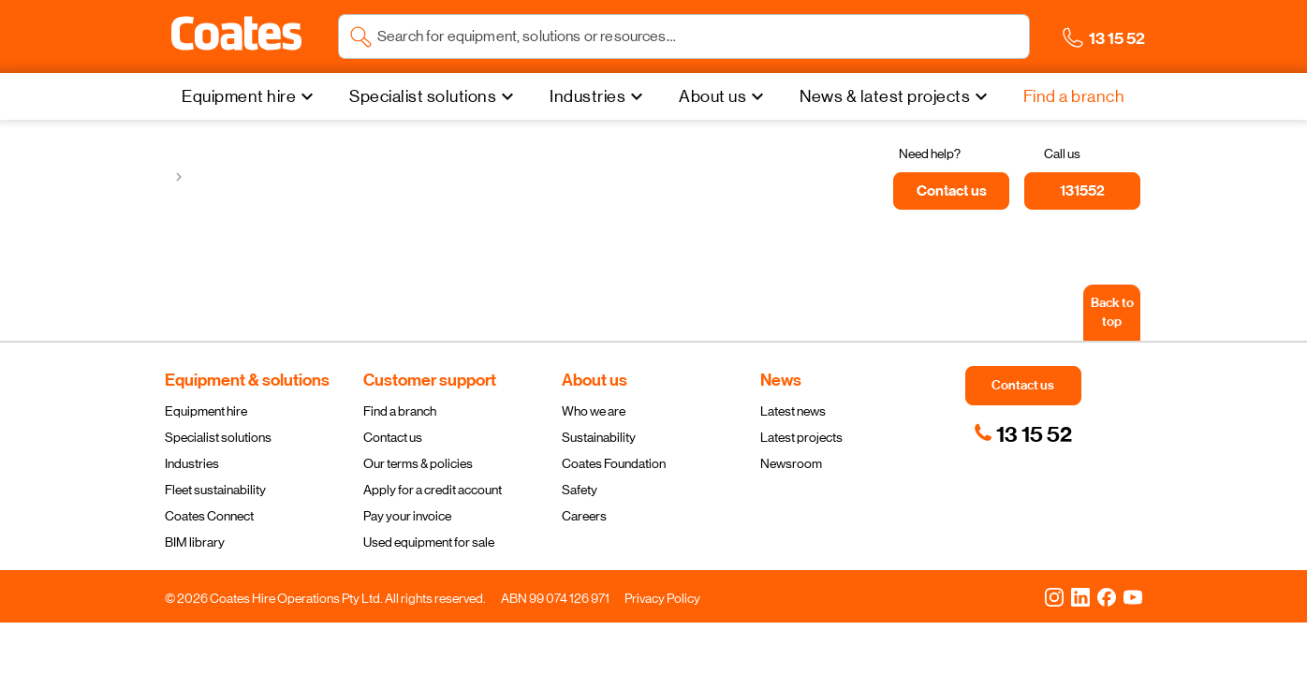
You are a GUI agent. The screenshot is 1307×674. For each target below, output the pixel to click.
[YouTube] (1132, 596)
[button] (236, 33)
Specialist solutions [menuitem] (422, 96)
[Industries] (599, 96)
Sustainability (599, 437)
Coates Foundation (614, 463)
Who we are (593, 410)
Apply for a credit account (432, 489)
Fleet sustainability (215, 489)
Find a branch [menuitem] (1074, 96)
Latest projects (801, 437)
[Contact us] (951, 191)
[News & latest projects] (896, 96)
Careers (584, 515)
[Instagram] (1054, 596)
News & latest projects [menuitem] (885, 96)
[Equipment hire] (250, 96)
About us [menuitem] (712, 96)
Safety (579, 489)
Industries (192, 463)
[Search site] (698, 36)
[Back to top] (1111, 313)
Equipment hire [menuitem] (239, 96)
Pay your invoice (407, 515)
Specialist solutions (218, 437)
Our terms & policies (418, 463)
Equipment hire (206, 410)
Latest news (793, 410)
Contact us (392, 437)
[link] (1023, 434)
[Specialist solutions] (434, 96)
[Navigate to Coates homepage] (236, 37)
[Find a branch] (1074, 96)
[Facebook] (1106, 596)
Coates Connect (209, 515)
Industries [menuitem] (587, 96)
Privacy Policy (662, 598)
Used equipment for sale (428, 542)
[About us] (724, 96)
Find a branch (399, 410)
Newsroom (791, 463)
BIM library (195, 542)
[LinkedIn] (1080, 596)
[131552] (1082, 191)
